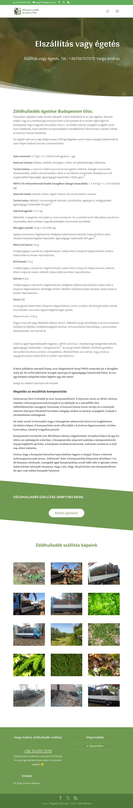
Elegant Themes (58, 803)
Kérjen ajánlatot (66, 513)
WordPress (85, 803)
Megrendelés (96, 745)
